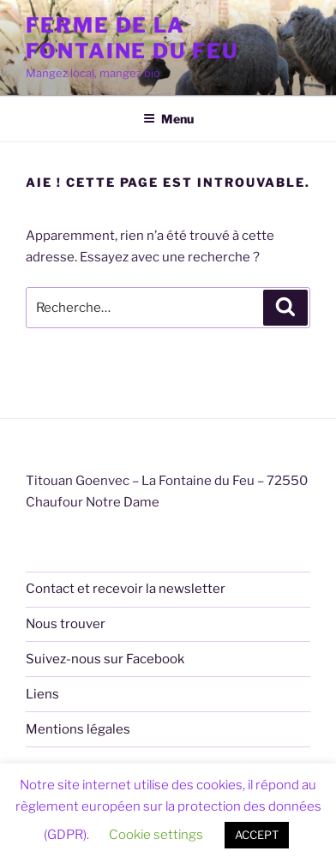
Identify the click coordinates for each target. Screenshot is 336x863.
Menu (168, 118)
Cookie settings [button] (156, 834)
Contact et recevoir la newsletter (125, 588)
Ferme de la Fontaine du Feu (132, 38)
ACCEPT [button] (257, 835)
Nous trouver (65, 624)
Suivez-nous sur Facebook (105, 659)
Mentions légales (78, 729)
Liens (42, 694)
